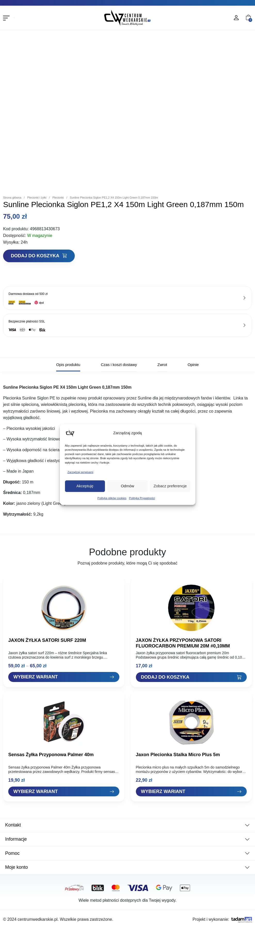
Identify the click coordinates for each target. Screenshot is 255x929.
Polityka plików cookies (112, 498)
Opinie (193, 364)
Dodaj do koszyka (39, 255)
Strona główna (12, 197)
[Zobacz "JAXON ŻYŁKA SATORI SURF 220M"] (63, 677)
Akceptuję (84, 486)
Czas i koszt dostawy (119, 364)
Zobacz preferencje (170, 486)
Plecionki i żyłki (36, 197)
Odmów (127, 486)
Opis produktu (68, 364)
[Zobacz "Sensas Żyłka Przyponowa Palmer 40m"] (63, 792)
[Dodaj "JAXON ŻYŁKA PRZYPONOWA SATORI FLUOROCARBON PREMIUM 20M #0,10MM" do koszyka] (191, 677)
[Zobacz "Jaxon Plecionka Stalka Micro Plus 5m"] (191, 792)
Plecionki (58, 197)
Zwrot (162, 364)
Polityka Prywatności (142, 498)
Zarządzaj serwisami (80, 472)
